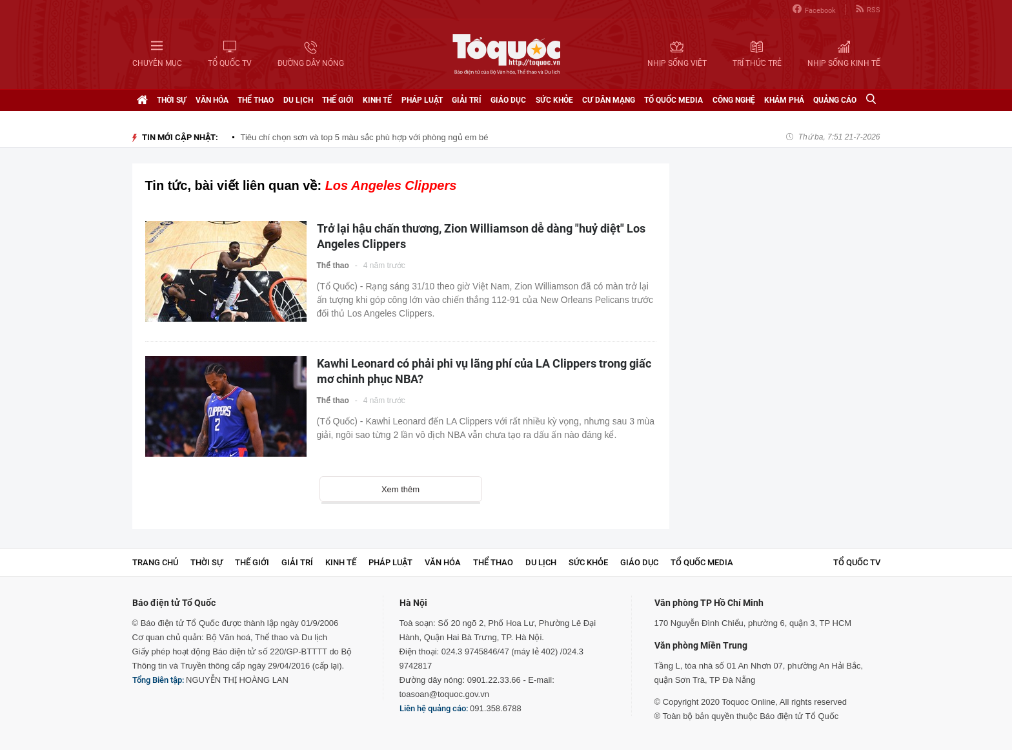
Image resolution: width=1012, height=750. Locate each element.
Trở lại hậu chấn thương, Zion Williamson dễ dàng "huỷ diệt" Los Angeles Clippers (481, 236)
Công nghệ (734, 100)
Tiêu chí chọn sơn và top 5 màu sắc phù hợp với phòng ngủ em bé (365, 137)
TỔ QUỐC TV (856, 562)
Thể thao (256, 100)
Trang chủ (155, 562)
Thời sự (172, 100)
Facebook (814, 9)
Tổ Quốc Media (673, 100)
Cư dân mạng (608, 100)
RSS (868, 9)
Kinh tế (377, 100)
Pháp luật (422, 100)
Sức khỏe (554, 100)
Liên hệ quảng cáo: (434, 708)
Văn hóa (212, 100)
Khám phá (784, 100)
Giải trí (466, 100)
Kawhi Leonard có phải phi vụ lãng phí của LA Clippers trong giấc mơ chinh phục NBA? (484, 371)
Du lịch (298, 100)
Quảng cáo (834, 100)
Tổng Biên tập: (158, 680)
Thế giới (338, 100)
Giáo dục (508, 100)
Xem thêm (400, 489)
